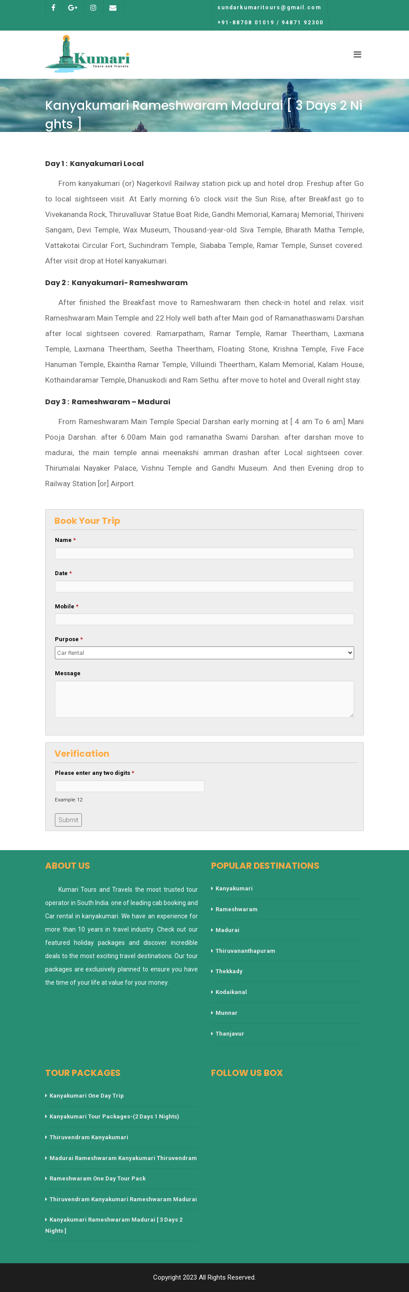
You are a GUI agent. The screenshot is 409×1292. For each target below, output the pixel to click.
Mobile (66, 606)
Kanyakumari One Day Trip (87, 1095)
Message (68, 673)
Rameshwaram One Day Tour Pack (98, 1178)
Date (63, 573)
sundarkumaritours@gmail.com (269, 7)
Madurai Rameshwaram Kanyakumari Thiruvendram (123, 1158)
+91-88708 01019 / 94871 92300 (270, 22)
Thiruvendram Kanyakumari (89, 1137)
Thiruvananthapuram (245, 951)
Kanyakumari (234, 888)
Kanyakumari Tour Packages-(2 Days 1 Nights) (114, 1116)
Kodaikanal (231, 992)
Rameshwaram (237, 909)
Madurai (227, 930)
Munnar (227, 1013)
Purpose (69, 639)
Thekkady (229, 971)
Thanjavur (230, 1033)
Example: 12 (68, 800)
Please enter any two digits (94, 773)
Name (65, 540)
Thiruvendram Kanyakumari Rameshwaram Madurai (123, 1199)
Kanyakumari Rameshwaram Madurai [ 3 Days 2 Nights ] (113, 1225)
